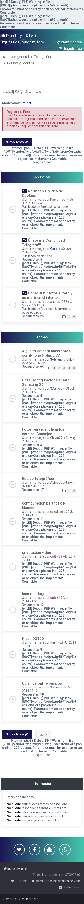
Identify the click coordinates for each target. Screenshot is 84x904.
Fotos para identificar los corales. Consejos (43, 431)
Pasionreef (58, 199)
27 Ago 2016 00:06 (35, 363)
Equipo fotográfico (38, 478)
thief (53, 642)
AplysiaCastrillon (62, 482)
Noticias (46, 256)
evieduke (56, 511)
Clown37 (56, 438)
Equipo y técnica (21, 91)
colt (53, 556)
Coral (54, 249)
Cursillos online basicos (42, 683)
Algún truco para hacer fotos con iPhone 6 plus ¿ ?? (46, 353)
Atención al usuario (54, 206)
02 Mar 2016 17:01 (35, 486)
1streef (26, 103)
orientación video (36, 552)
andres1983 (58, 301)
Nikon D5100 (33, 638)
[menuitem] (12, 35)
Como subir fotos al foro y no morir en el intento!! (47, 295)
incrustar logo (33, 593)
